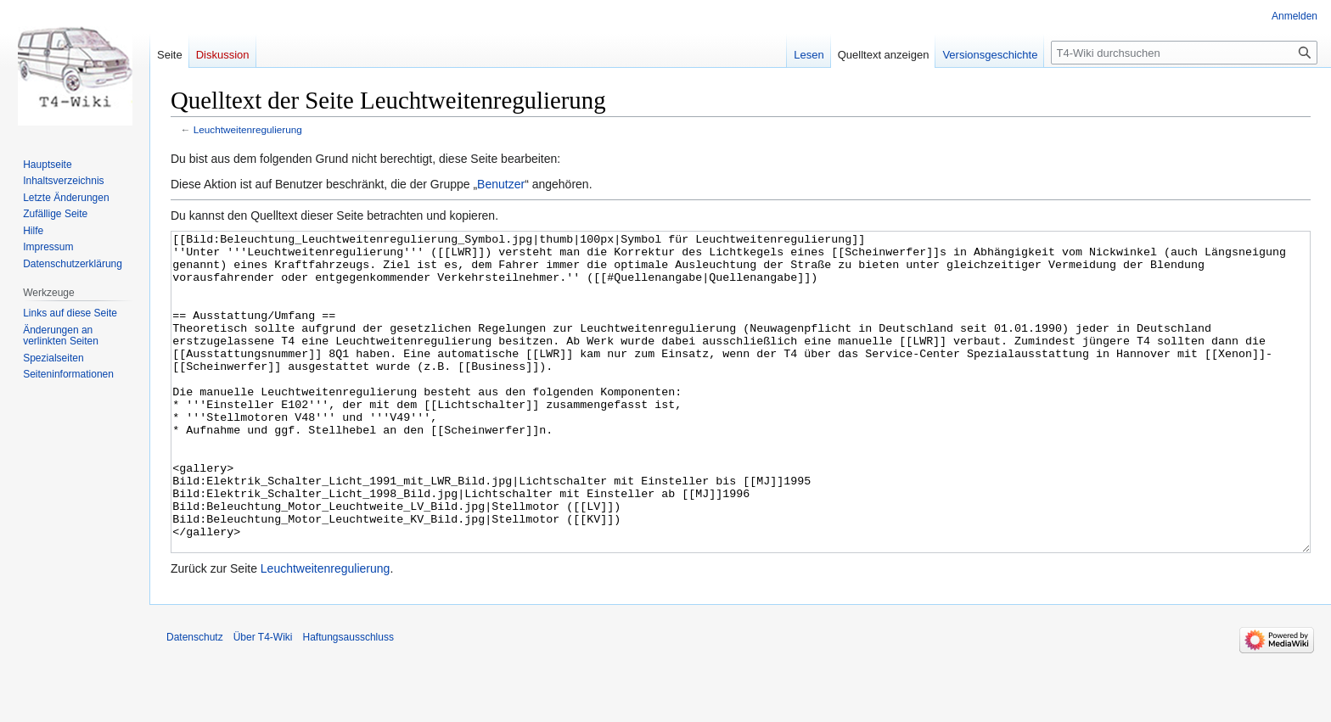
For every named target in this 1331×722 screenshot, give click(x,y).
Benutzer (501, 184)
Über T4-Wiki (263, 701)
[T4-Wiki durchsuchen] (1184, 52)
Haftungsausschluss (348, 701)
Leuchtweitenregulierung (248, 129)
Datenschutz (194, 701)
